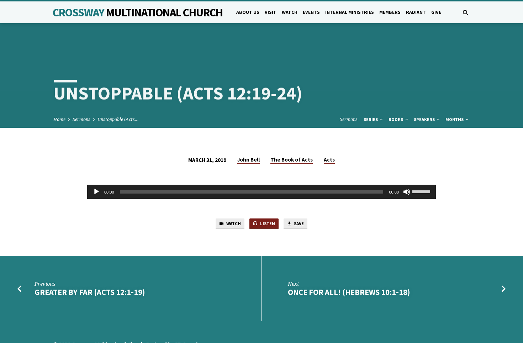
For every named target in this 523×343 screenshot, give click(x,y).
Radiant (416, 12)
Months (457, 93)
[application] (261, 166)
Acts (329, 133)
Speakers (427, 93)
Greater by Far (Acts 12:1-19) (90, 268)
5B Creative (189, 319)
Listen (264, 198)
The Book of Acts (291, 133)
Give (436, 12)
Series (374, 93)
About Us (247, 12)
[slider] (252, 166)
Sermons (81, 93)
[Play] (96, 165)
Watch (289, 12)
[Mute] (406, 165)
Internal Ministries (349, 12)
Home (59, 93)
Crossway (138, 12)
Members (390, 12)
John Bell (248, 133)
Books (399, 93)
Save (299, 198)
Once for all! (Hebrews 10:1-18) (349, 268)
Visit (270, 12)
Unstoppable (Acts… (118, 93)
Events (311, 12)
